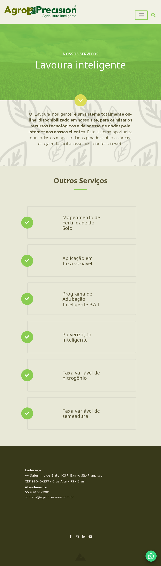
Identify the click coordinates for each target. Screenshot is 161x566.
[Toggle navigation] (141, 15)
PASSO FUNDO (80, 517)
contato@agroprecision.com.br (49, 497)
